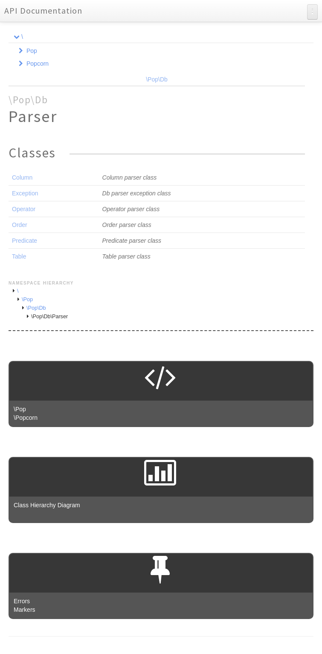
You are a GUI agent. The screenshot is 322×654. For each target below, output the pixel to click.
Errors (22, 601)
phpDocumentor (111, 649)
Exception (25, 193)
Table (19, 256)
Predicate (24, 240)
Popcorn (37, 63)
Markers (24, 609)
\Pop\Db (157, 79)
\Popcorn (26, 417)
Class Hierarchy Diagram (47, 505)
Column (22, 177)
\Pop (27, 299)
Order (19, 224)
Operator (23, 209)
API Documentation (43, 10)
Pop (31, 50)
